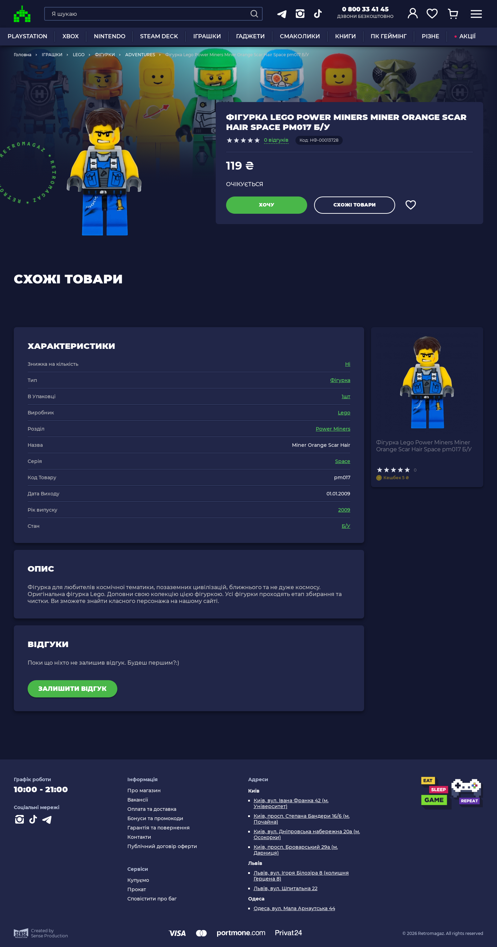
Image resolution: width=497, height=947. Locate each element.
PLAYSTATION (27, 36)
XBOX (70, 36)
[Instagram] (21, 821)
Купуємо (138, 880)
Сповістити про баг (152, 899)
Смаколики (300, 36)
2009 (344, 510)
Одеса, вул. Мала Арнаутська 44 (294, 908)
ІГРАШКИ (207, 36)
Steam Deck (159, 36)
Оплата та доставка (151, 809)
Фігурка (340, 380)
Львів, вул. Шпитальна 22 (286, 888)
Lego (344, 413)
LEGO (79, 54)
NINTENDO (109, 36)
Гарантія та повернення (158, 828)
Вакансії (137, 800)
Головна (22, 54)
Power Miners (333, 429)
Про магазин (144, 791)
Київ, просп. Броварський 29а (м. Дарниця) (296, 850)
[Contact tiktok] (34, 821)
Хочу (266, 205)
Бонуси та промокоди (155, 819)
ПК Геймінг (389, 36)
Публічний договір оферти (162, 846)
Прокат (136, 890)
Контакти (139, 837)
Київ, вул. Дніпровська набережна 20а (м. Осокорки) (307, 834)
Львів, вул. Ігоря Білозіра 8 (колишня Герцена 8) (301, 876)
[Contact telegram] (48, 821)
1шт (346, 396)
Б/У (346, 526)
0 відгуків (276, 140)
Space (342, 461)
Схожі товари (354, 205)
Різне (430, 36)
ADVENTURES (140, 54)
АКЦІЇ (465, 36)
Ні (347, 364)
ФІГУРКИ (105, 54)
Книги (345, 36)
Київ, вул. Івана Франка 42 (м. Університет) (291, 803)
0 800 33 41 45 (365, 9)
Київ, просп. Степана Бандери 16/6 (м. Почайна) (302, 819)
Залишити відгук (72, 689)
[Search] (254, 14)
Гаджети (250, 36)
